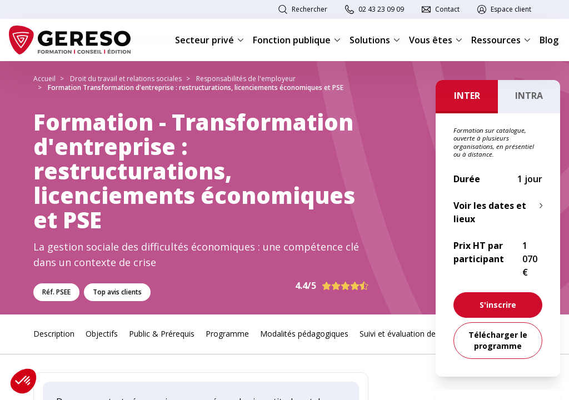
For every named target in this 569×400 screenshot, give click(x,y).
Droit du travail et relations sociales (126, 78)
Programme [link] (227, 333)
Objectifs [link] (102, 333)
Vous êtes (435, 40)
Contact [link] (447, 9)
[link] (497, 305)
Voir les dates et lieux (489, 212)
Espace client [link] (511, 9)
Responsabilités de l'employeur (246, 78)
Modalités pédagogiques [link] (304, 333)
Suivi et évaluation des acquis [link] (412, 333)
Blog (549, 40)
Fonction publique (297, 40)
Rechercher (309, 9)
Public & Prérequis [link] (161, 333)
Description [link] (53, 333)
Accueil (44, 78)
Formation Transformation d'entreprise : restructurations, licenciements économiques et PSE (195, 87)
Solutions (375, 40)
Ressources (501, 40)
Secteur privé (209, 40)
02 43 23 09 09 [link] (381, 9)
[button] (23, 381)
